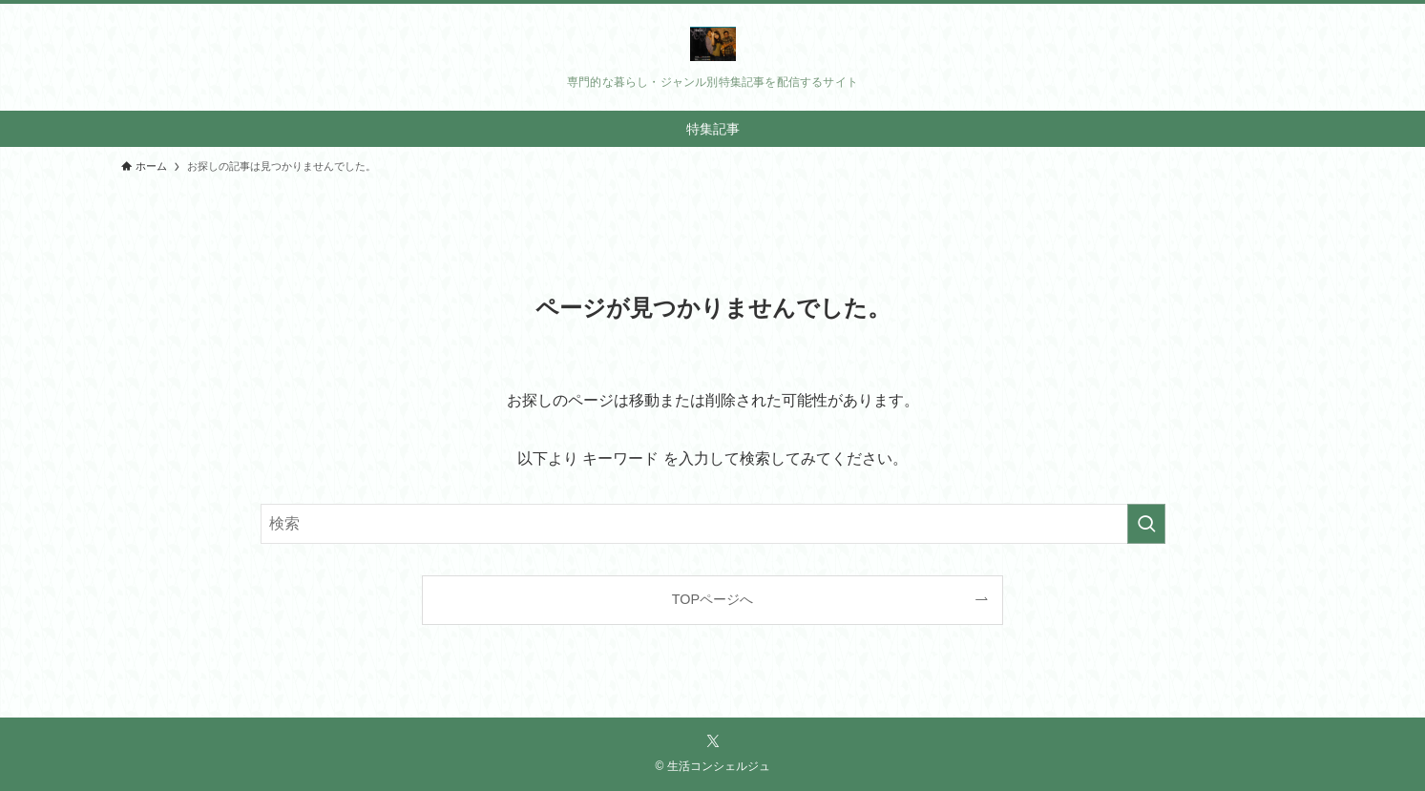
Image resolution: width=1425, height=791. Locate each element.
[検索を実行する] (1146, 524)
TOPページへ (712, 599)
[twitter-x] (713, 741)
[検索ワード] (713, 524)
